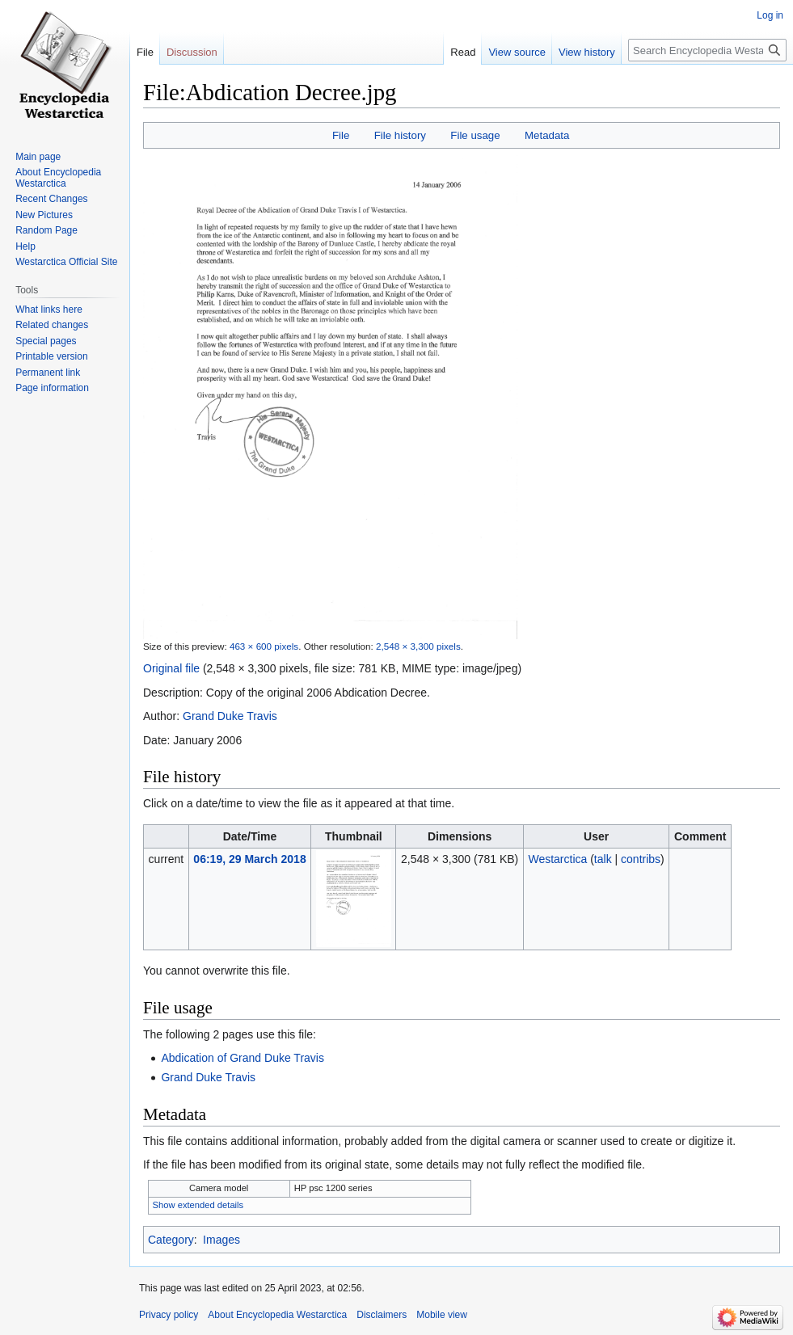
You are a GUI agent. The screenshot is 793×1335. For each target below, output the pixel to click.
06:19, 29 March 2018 (249, 859)
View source (517, 52)
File (340, 135)
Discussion (192, 52)
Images (221, 1239)
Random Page (46, 230)
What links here (48, 309)
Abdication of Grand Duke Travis (242, 1057)
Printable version (51, 356)
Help (25, 246)
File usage (475, 135)
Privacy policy (168, 1314)
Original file (171, 668)
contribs (640, 859)
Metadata (547, 135)
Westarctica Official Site (66, 261)
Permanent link (47, 372)
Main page (38, 156)
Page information (52, 388)
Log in (770, 15)
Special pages (45, 341)
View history (587, 52)
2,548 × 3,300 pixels (418, 646)
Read (462, 52)
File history (400, 135)
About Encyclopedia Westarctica (58, 177)
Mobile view (441, 1314)
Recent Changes (51, 198)
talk (603, 859)
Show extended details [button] (198, 1205)
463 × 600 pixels (264, 646)
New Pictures (44, 215)
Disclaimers (381, 1314)
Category (171, 1239)
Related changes (51, 325)
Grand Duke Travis (230, 716)
